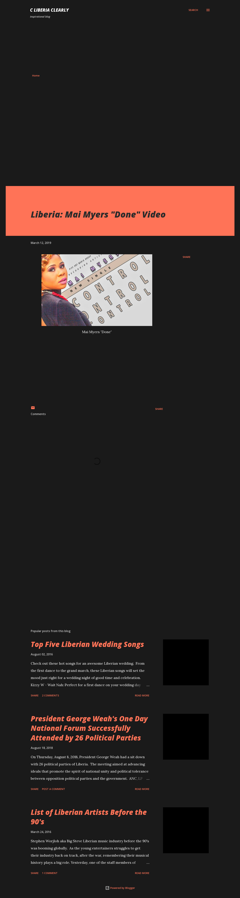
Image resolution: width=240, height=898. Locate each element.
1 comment (50, 873)
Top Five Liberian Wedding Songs (87, 644)
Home (35, 75)
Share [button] (186, 257)
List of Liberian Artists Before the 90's (89, 816)
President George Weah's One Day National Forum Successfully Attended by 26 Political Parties (89, 728)
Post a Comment (53, 789)
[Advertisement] (120, 46)
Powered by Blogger (120, 888)
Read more (142, 695)
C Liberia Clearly (49, 10)
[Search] (193, 10)
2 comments (50, 695)
